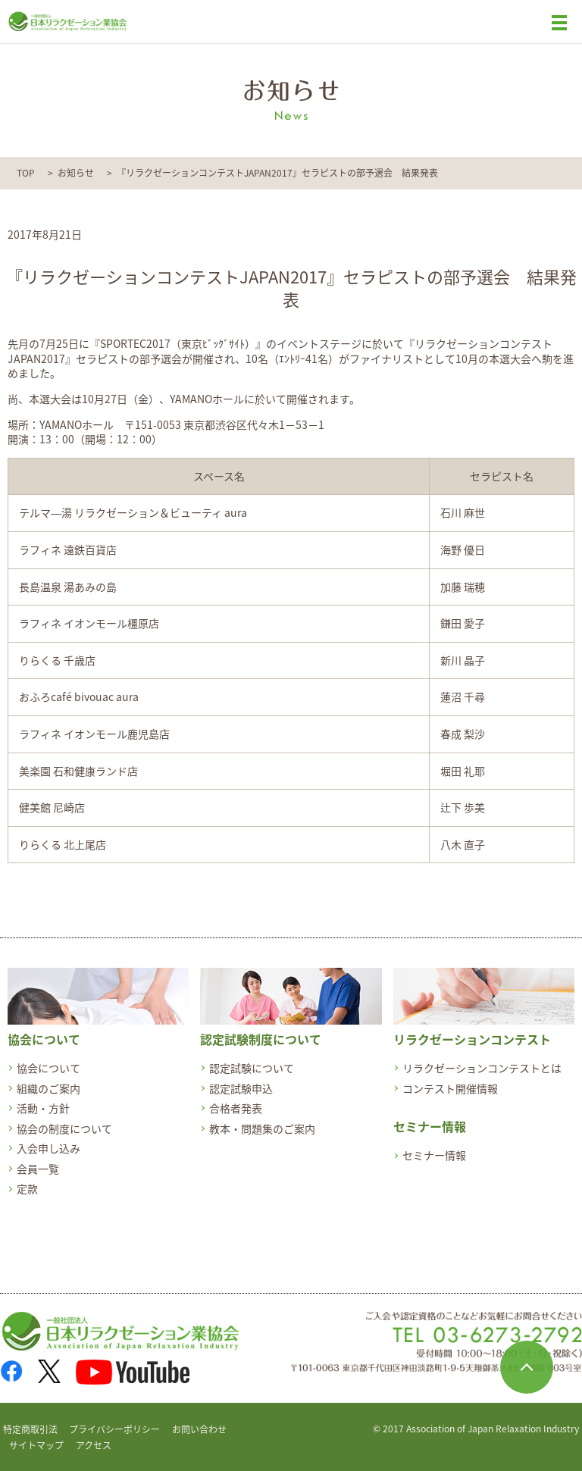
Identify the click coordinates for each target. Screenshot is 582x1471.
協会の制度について (64, 1128)
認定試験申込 (241, 1088)
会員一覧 (38, 1168)
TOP (26, 173)
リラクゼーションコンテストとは (482, 1067)
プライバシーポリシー (114, 1429)
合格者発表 (235, 1108)
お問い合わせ (199, 1429)
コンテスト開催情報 (450, 1088)
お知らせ (76, 173)
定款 (27, 1188)
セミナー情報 (434, 1155)
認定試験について (251, 1067)
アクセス (93, 1445)
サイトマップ (36, 1445)
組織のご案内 (48, 1088)
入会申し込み (48, 1148)
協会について (48, 1067)
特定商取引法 (30, 1429)
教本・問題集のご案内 (262, 1128)
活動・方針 (43, 1108)
